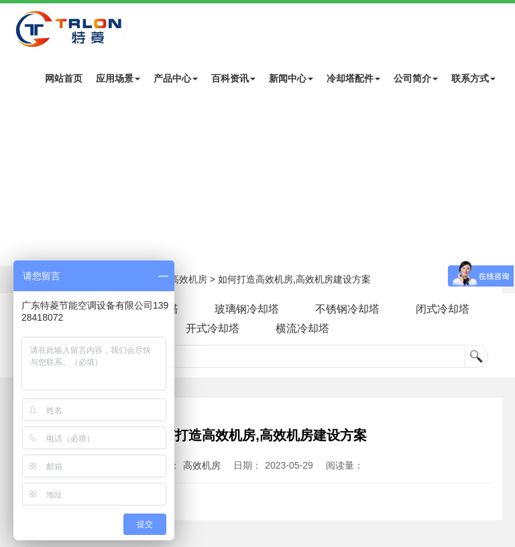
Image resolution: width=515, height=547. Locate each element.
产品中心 (176, 78)
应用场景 (118, 78)
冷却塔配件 (353, 78)
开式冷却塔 (212, 328)
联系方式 (473, 78)
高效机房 (188, 279)
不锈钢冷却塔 (347, 309)
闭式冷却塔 (442, 309)
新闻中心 (291, 78)
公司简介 (416, 78)
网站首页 (63, 78)
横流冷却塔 (302, 328)
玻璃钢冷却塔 (247, 309)
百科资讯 (233, 78)
